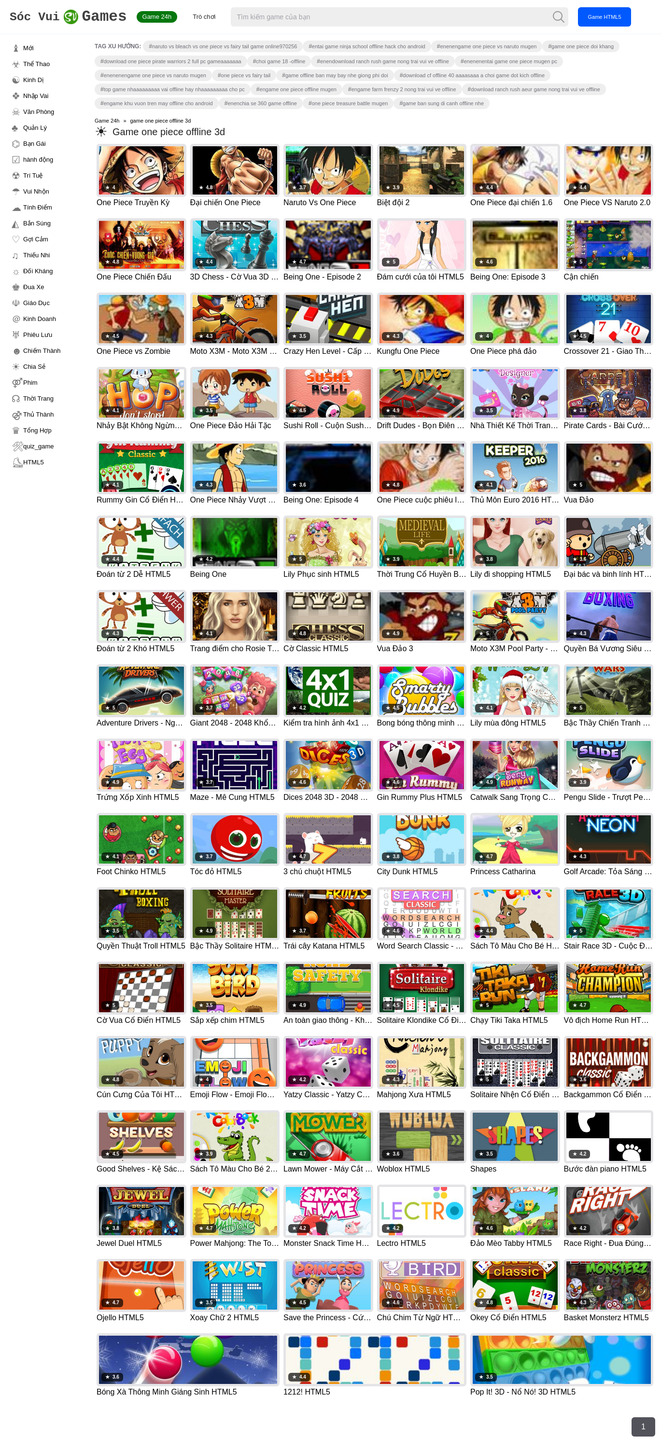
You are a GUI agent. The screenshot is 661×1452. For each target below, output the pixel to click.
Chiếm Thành (42, 350)
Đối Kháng (38, 271)
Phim (30, 382)
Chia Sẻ (34, 366)
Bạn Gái (34, 143)
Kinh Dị (33, 80)
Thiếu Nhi (36, 255)
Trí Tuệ (32, 175)
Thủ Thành (38, 414)
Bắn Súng (37, 223)
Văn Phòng (38, 111)
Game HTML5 (617, 17)
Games (75, 17)
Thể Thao (36, 64)
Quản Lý (35, 127)
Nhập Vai (35, 95)
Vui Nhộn (36, 191)
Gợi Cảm (35, 239)
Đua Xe (33, 287)
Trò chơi (217, 16)
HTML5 (33, 462)
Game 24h (169, 16)
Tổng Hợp (37, 430)
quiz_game (38, 446)
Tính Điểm (37, 207)
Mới (28, 48)
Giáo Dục (36, 303)
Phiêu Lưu (37, 334)
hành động (38, 159)
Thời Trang (38, 398)
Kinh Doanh (39, 318)
